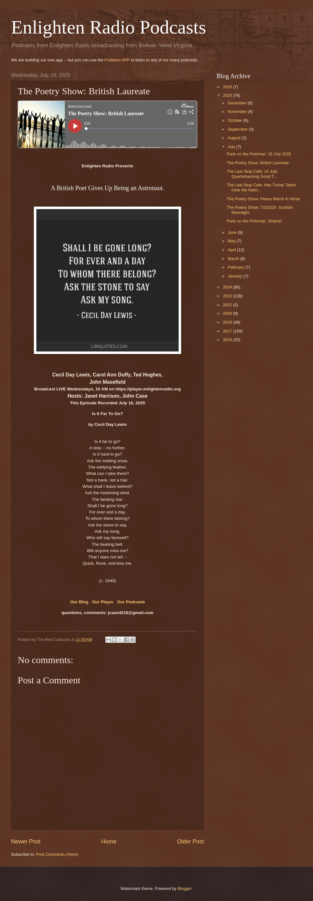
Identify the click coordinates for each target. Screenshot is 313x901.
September (238, 129)
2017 (228, 331)
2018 (228, 322)
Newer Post (25, 841)
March (234, 258)
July (232, 146)
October (235, 120)
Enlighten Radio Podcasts (108, 27)
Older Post (190, 841)
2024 (228, 287)
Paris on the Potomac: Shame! (254, 221)
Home (108, 841)
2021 (228, 304)
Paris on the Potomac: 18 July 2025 (259, 154)
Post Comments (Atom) (57, 854)
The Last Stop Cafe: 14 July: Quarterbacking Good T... (252, 173)
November (238, 111)
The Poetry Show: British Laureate (258, 162)
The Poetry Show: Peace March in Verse (263, 198)
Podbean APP (117, 60)
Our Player (103, 602)
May (232, 241)
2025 (228, 95)
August (235, 137)
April (232, 249)
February (236, 267)
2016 (228, 339)
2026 (228, 86)
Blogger (185, 888)
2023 (228, 296)
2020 (228, 313)
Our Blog (80, 602)
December (238, 103)
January (235, 276)
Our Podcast (129, 602)
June (233, 232)
